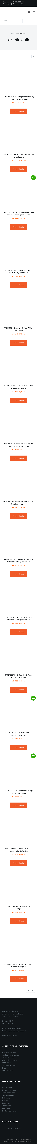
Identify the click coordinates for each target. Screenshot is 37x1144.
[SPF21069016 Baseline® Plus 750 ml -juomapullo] (18, 308)
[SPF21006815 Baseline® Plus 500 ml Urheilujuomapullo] (18, 481)
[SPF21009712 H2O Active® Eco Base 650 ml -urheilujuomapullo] (18, 192)
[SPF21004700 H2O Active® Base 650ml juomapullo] (18, 713)
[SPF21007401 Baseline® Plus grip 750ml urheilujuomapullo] (18, 423)
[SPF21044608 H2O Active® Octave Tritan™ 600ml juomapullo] (18, 539)
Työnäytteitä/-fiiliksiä (13, 1128)
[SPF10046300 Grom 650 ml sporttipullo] (18, 886)
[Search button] (21, 21)
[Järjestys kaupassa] (33, 56)
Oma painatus (7, 1071)
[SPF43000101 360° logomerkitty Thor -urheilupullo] (18, 134)
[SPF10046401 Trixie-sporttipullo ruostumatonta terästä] (18, 828)
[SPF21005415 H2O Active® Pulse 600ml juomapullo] (18, 655)
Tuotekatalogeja (8, 1065)
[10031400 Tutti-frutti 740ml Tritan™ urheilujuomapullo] (18, 944)
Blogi (4, 1068)
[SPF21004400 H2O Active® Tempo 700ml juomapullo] (18, 770)
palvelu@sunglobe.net (17, 1031)
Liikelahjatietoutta (9, 1060)
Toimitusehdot (8, 1058)
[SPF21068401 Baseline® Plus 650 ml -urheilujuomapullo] (18, 366)
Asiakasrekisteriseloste (11, 1055)
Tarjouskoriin (18, 111)
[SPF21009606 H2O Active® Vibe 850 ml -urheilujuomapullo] (18, 250)
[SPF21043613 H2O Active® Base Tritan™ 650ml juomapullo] (18, 597)
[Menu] (34, 11)
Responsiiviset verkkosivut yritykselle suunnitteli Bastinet (18, 1141)
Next (30, 990)
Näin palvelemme (9, 1052)
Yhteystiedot (7, 1063)
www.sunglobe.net (9, 1035)
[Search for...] (11, 21)
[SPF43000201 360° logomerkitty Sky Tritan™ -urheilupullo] (18, 77)
